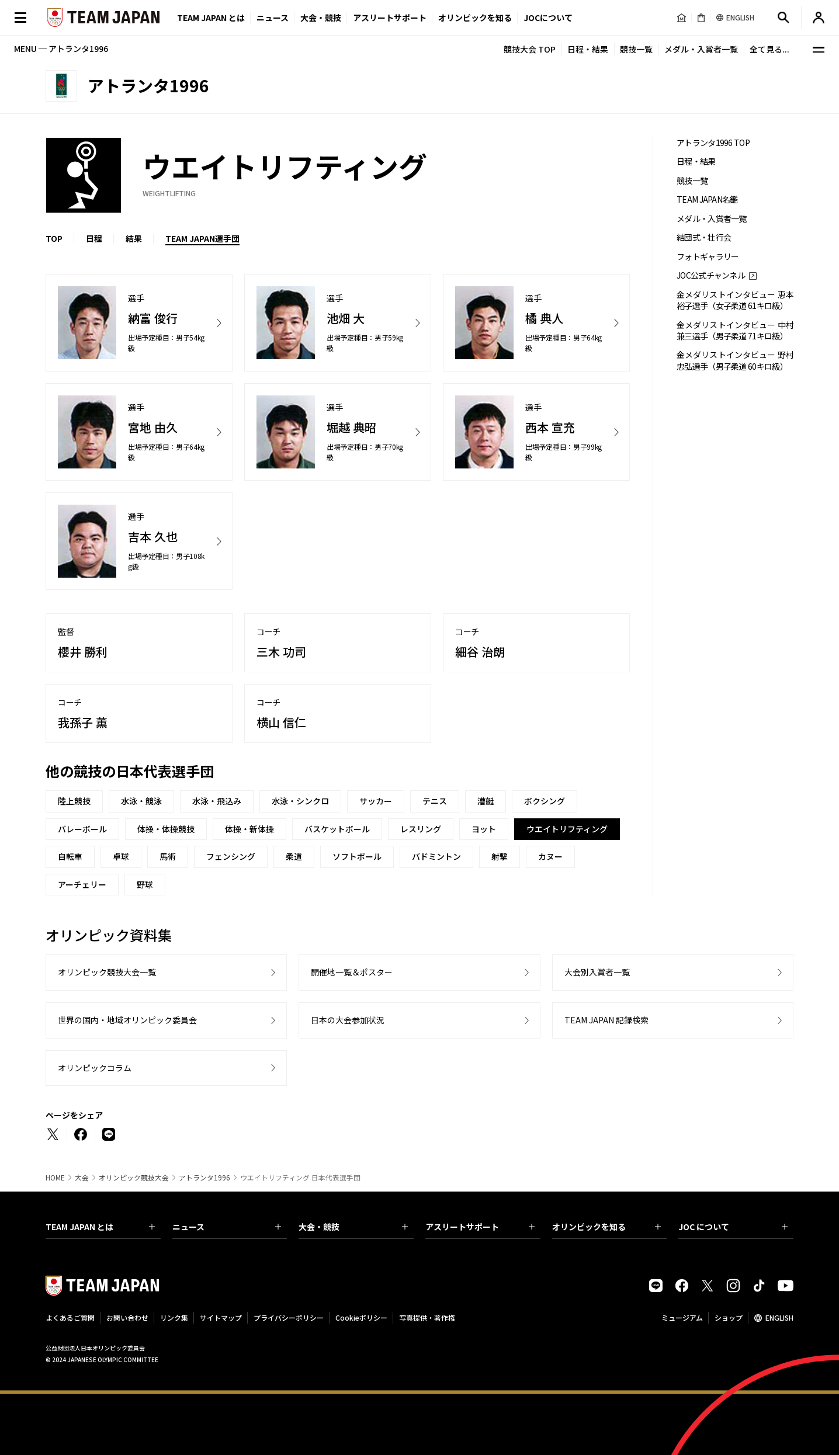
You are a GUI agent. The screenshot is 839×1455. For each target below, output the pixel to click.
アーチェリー (82, 884)
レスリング (420, 829)
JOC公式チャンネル (711, 275)
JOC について (733, 1226)
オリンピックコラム (94, 1068)
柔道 (294, 856)
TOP (54, 238)
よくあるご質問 (70, 1317)
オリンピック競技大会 (134, 1177)
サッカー (375, 801)
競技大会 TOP (530, 49)
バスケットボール (337, 829)
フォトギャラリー (708, 256)
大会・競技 (353, 1226)
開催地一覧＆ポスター (352, 972)
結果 (134, 238)
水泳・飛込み (216, 801)
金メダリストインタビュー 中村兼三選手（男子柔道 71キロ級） (735, 331)
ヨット (483, 829)
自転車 (70, 856)
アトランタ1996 (204, 1177)
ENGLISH (779, 1317)
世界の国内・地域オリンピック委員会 (127, 1020)
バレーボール (82, 829)
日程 (94, 238)
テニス (434, 801)
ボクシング (544, 801)
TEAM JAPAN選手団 (202, 238)
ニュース (272, 17)
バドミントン (436, 856)
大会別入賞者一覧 (597, 972)
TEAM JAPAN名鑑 (707, 199)
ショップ (729, 1317)
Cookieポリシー (361, 1317)
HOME (55, 1177)
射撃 (499, 856)
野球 (145, 884)
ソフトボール (357, 856)
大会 (82, 1177)
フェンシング (230, 856)
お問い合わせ (127, 1317)
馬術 (168, 856)
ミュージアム (682, 1317)
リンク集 (174, 1317)
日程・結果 (587, 49)
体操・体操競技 (166, 829)
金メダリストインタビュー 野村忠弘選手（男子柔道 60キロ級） (735, 360)
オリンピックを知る (475, 17)
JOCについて (548, 17)
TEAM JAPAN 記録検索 (606, 1020)
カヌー (550, 856)
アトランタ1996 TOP (713, 142)
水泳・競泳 (141, 801)
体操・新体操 (249, 829)
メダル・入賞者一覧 (701, 49)
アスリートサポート (390, 17)
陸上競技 (74, 801)
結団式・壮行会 (704, 237)
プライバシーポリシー (289, 1317)
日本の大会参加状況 (347, 1020)
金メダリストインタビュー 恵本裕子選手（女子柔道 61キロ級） (735, 300)
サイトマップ (221, 1317)
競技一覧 (636, 49)
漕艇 (485, 801)
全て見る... (769, 49)
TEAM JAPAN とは (100, 1226)
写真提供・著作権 (427, 1317)
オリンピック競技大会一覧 (107, 972)
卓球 (121, 856)
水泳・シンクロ (300, 801)
